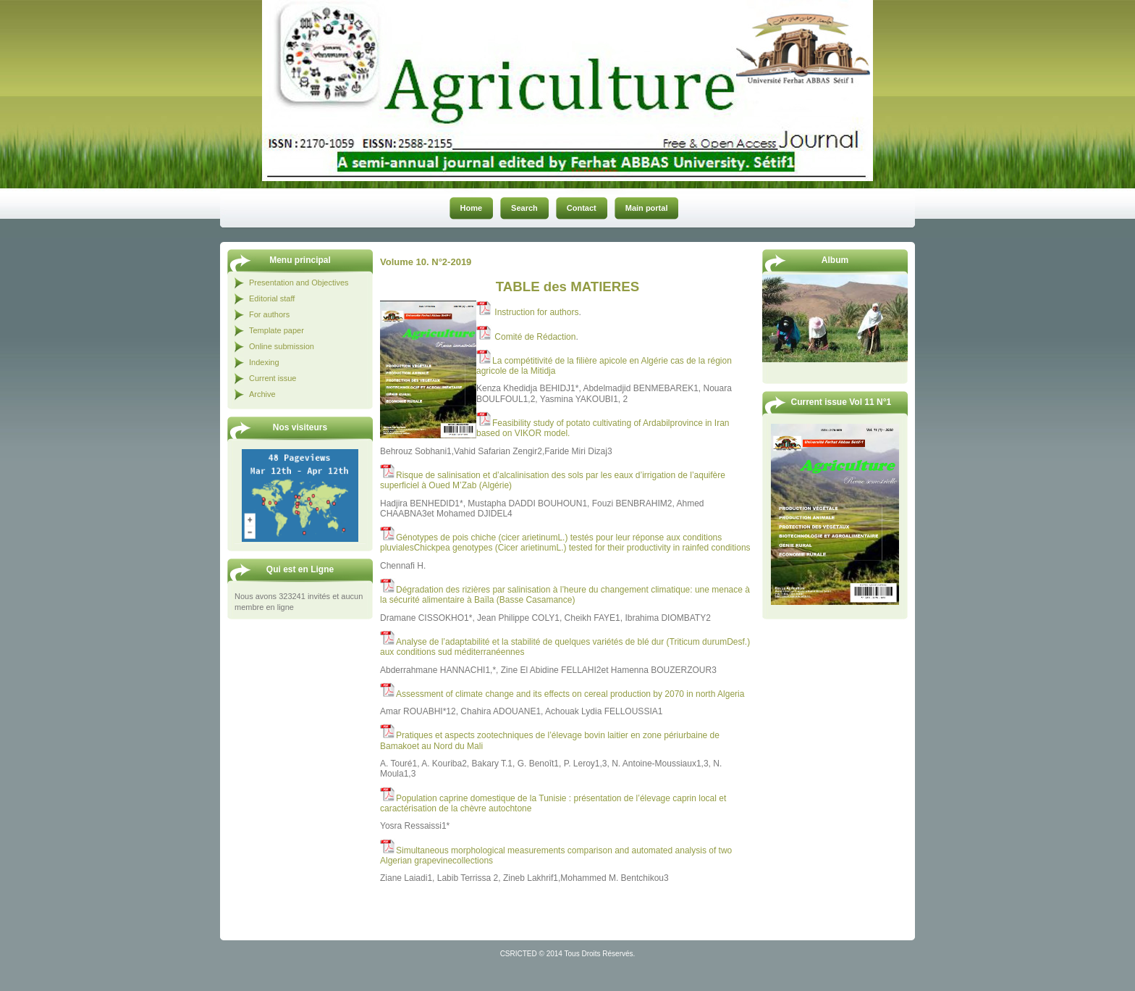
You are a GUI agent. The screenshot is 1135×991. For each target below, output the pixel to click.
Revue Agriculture (575, 22)
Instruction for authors (536, 312)
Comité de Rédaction (534, 337)
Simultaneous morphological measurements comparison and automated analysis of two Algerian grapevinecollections (556, 855)
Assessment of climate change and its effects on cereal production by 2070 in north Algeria (570, 694)
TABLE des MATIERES (567, 286)
